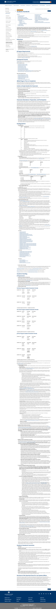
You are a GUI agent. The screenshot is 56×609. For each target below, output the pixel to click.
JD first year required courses (24, 160)
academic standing (19, 61)
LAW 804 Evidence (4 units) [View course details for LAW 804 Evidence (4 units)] (21, 78)
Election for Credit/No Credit (31, 206)
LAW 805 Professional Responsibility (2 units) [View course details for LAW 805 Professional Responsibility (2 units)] (24, 79)
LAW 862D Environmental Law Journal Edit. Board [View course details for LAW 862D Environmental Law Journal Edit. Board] (26, 241)
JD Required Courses (20, 16)
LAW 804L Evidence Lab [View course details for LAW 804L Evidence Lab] (23, 232)
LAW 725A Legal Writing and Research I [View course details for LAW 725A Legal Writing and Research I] (23, 68)
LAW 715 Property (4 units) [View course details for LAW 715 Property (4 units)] (21, 70)
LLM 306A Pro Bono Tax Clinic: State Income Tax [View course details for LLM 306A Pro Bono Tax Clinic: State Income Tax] (26, 251)
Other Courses (41, 158)
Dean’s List (18, 270)
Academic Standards (9, 42)
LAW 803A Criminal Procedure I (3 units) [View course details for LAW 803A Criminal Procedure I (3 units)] (23, 77)
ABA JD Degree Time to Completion (22, 17)
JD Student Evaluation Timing (30, 368)
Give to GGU (30, 597)
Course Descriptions (8, 18)
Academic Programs (8, 17)
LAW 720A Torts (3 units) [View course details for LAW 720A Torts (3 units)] (28, 71)
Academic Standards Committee (39, 21)
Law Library (7, 32)
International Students (9, 29)
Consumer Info (31, 601)
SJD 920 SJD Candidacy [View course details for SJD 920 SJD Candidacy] (22, 261)
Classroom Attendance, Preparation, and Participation (25, 19)
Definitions (18, 14)
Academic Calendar (8, 21)
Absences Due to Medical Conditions (39, 118)
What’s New (7, 51)
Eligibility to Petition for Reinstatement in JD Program (32, 420)
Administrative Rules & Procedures (10, 39)
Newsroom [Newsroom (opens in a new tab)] (30, 599)
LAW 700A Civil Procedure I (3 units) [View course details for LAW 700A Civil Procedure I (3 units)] (22, 64)
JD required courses (22, 200)
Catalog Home (7, 15)
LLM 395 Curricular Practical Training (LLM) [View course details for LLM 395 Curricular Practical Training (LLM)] (25, 255)
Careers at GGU (43, 601)
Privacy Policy (22, 605)
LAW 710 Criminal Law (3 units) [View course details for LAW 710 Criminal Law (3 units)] (22, 67)
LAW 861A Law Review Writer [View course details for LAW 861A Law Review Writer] (23, 236)
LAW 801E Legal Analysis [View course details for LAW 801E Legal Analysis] (23, 231)
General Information (8, 30)
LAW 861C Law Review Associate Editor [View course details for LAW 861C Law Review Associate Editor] (25, 237)
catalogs (16, 608)
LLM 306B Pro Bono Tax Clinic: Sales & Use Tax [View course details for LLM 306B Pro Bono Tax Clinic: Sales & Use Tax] (26, 252)
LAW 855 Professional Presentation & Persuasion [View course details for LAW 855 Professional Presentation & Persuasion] (26, 234)
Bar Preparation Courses (38, 14)
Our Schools (23, 5)
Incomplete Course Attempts (23, 23)
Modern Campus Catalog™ (37, 608)
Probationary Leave (37, 15)
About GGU (48, 5)
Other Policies (7, 45)
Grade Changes (19, 269)
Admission (7, 26)
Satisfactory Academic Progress (23, 205)
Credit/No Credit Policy (22, 22)
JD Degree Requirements (21, 15)
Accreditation (19, 597)
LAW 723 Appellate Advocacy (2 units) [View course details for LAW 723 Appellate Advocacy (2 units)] (23, 74)
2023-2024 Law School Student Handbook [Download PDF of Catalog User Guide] (10, 49)
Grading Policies (20, 20)
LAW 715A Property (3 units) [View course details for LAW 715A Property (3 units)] (29, 70)
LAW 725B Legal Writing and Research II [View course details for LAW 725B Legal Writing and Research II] (23, 69)
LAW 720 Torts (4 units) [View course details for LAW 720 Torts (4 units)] (21, 71)
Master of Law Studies (34, 31)
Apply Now (42, 597)
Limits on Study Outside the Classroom (23, 18)
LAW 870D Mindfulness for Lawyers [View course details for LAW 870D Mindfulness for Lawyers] (24, 246)
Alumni (18, 601)
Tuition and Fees (8, 22)
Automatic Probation (37, 16)
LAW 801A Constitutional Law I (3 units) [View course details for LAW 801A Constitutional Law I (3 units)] (23, 75)
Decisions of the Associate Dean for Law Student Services (42, 22)
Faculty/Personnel (8, 46)
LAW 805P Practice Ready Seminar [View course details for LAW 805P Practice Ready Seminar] (24, 233)
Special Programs (8, 33)
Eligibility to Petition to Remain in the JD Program (32, 391)
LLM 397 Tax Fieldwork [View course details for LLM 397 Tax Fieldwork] (22, 256)
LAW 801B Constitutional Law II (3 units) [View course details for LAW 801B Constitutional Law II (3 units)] (23, 76)
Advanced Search (7, 13)
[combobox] (43, 9)
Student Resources (35, 5)
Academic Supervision (21, 25)
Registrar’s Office (8, 601)
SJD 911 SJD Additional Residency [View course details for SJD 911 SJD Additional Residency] (24, 260)
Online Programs (16, 5)
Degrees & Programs (8, 5)
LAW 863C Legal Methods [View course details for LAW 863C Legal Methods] (23, 242)
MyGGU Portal (7, 597)
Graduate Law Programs (9, 36)
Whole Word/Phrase (8, 12)
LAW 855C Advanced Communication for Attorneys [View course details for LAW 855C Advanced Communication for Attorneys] (26, 235)
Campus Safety (42, 599)
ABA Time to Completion (25, 57)
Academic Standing (20, 24)
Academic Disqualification (38, 17)
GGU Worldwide (42, 5)
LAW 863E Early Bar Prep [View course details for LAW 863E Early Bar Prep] (31, 388)
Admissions (28, 5)
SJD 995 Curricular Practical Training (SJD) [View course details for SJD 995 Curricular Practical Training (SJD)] (25, 262)
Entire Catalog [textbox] (7, 9)
